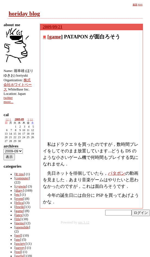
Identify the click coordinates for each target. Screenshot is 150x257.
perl (18, 235)
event (19, 199)
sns (18, 239)
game (55, 37)
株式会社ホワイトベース (18, 84)
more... (8, 102)
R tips (20, 174)
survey (20, 248)
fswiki (20, 207)
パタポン (116, 173)
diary (19, 190)
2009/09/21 (52, 27)
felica (19, 203)
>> (31, 119)
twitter (8, 98)
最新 (135, 4)
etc (18, 194)
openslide (22, 227)
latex (19, 215)
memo (20, 223)
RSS (140, 4)
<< (7, 119)
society (20, 244)
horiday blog (24, 13)
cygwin (21, 186)
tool (18, 252)
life (18, 219)
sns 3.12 (84, 222)
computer (22, 178)
